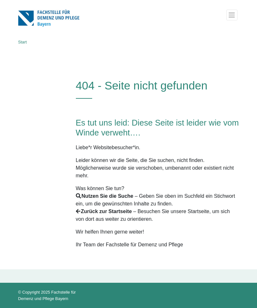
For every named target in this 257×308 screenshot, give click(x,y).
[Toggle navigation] (231, 15)
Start (22, 42)
